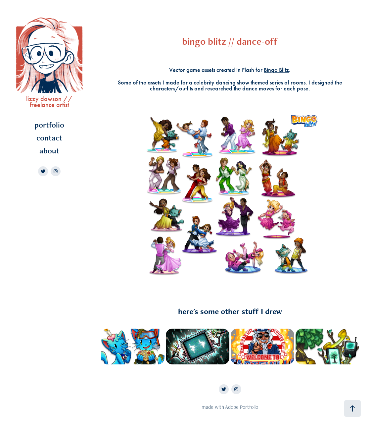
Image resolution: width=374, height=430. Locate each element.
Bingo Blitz (276, 70)
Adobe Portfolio (241, 406)
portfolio (49, 125)
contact (49, 138)
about (49, 150)
